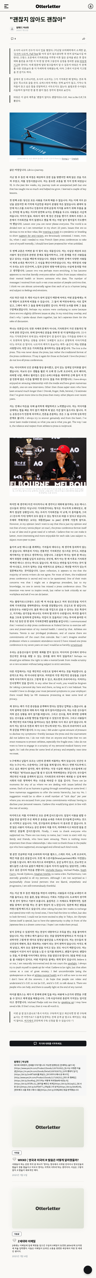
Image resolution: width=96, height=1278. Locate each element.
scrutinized (76, 645)
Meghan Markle (42, 874)
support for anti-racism (31, 236)
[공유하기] (83, 38)
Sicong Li (65, 158)
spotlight (72, 963)
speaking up (67, 1002)
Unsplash (75, 158)
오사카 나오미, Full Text (26, 54)
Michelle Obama (54, 870)
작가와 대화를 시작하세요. (48, 1043)
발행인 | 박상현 (21, 1061)
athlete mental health (46, 975)
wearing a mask (51, 232)
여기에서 (29, 1021)
